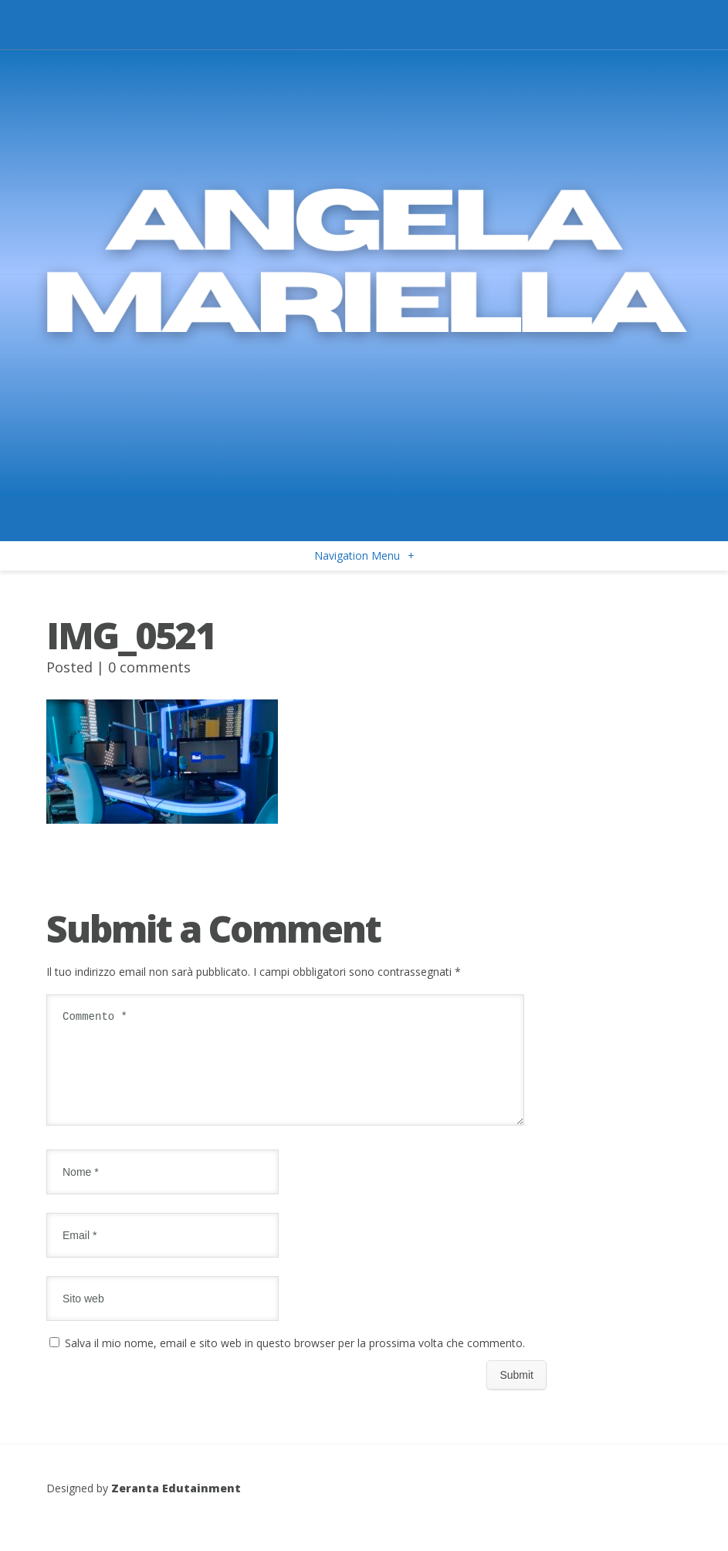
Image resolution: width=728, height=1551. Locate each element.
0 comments (149, 667)
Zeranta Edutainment (176, 1506)
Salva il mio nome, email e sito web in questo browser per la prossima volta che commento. (295, 1361)
